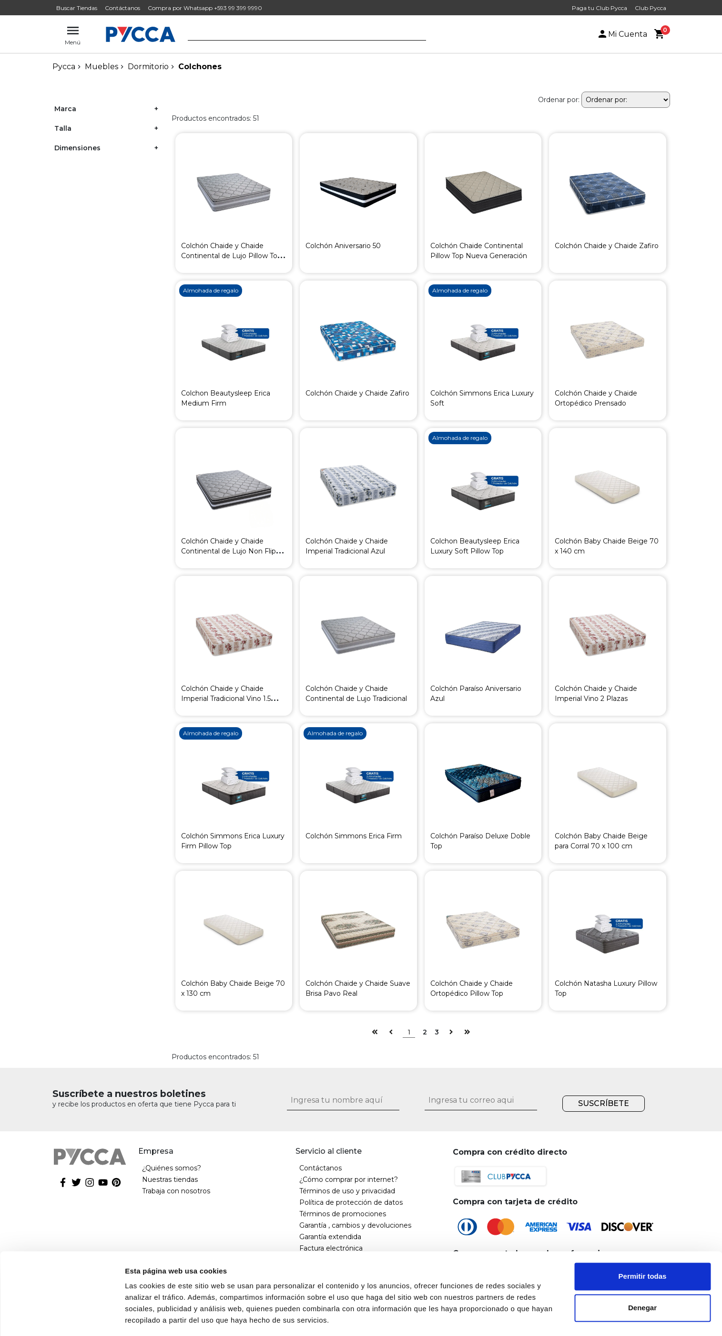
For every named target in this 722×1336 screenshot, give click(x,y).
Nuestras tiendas (170, 1179)
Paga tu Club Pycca (599, 7)
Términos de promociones (342, 1214)
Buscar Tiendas (76, 7)
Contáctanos (122, 7)
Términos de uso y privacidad (347, 1191)
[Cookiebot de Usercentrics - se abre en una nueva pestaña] (61, 1317)
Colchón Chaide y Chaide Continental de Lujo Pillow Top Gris (231, 255)
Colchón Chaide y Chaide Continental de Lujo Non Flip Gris (228, 551)
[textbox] (300, 35)
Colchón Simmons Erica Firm (353, 836)
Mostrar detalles (153, 1317)
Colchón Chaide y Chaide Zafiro (607, 245)
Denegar (642, 1278)
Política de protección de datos (351, 1202)
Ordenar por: (559, 99)
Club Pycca (650, 7)
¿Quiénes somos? (171, 1168)
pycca (63, 66)
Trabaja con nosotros (176, 1191)
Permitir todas (643, 1247)
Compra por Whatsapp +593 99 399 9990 (205, 7)
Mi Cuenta (622, 34)
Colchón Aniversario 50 (343, 245)
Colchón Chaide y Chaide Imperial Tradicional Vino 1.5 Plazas (226, 698)
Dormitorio (148, 66)
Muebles (101, 66)
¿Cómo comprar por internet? (348, 1179)
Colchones (200, 66)
